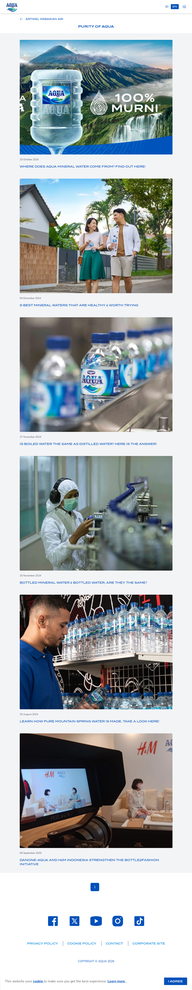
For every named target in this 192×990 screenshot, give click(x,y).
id (166, 6)
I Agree (175, 981)
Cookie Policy (82, 943)
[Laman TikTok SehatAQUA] (139, 921)
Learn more (117, 981)
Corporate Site (148, 943)
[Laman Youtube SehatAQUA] (96, 921)
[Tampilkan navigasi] (184, 6)
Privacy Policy (43, 943)
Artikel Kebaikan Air (41, 19)
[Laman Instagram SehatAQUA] (117, 921)
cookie (38, 981)
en (174, 6)
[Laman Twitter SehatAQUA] (74, 921)
